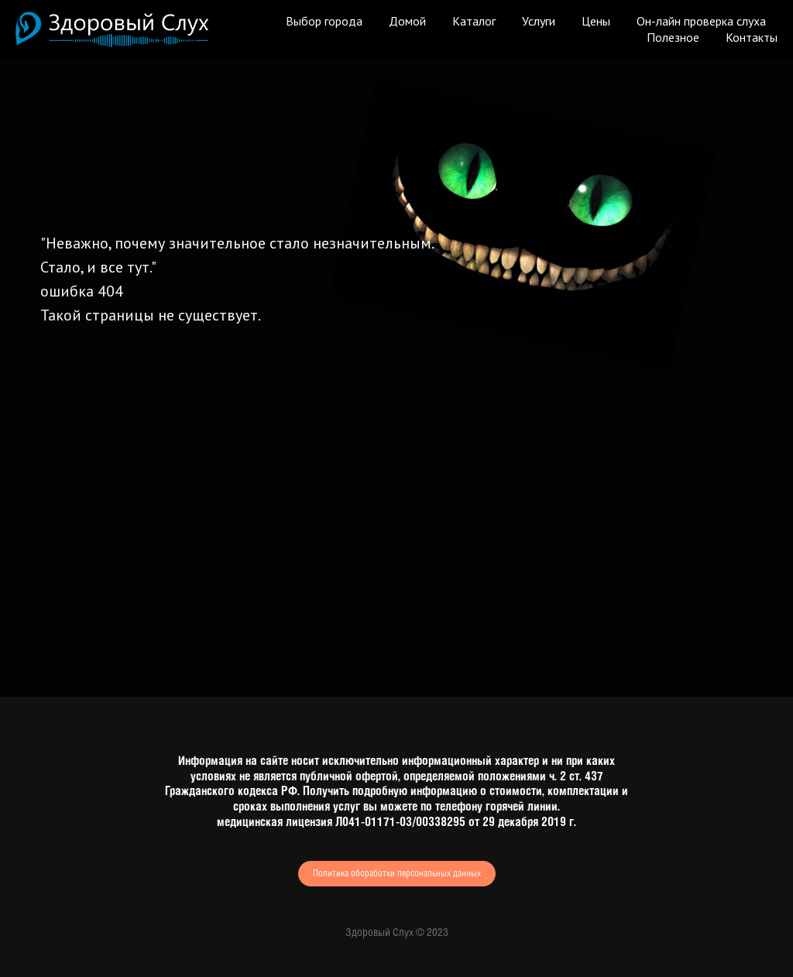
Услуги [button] (538, 21)
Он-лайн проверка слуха (701, 21)
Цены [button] (596, 21)
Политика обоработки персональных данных (397, 873)
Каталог (474, 21)
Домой (407, 21)
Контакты (752, 37)
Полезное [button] (673, 37)
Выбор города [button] (324, 21)
